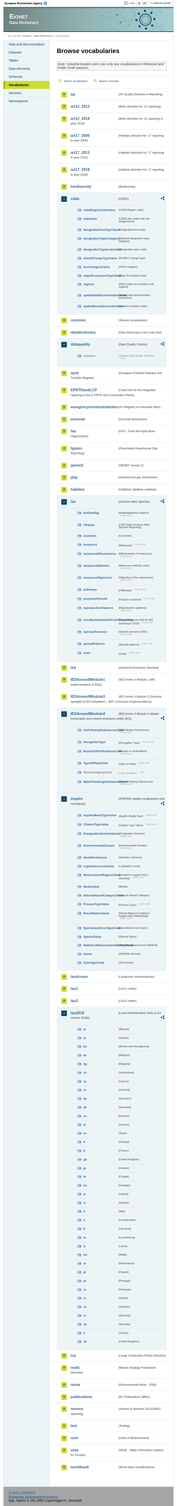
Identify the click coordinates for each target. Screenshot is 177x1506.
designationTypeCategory (100, 238)
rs (84, 1298)
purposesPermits (95, 598)
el (84, 1124)
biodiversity (81, 187)
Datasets (15, 52)
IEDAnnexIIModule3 (88, 696)
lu (84, 1237)
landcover (79, 977)
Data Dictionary (43, 35)
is (84, 1203)
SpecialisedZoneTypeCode (100, 928)
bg (85, 1064)
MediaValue (91, 886)
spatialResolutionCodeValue (100, 306)
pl (84, 1272)
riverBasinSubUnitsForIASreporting (100, 620)
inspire (77, 799)
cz (84, 1090)
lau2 (74, 1001)
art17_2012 (80, 153)
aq (73, 94)
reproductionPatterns (98, 608)
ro (84, 1289)
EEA (27, 3)
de (85, 1098)
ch (85, 1072)
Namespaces (18, 101)
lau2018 (77, 1013)
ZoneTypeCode (93, 962)
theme (87, 954)
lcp (73, 1355)
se (84, 1307)
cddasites (90, 218)
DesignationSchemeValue (100, 833)
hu (85, 1185)
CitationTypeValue (96, 824)
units (86, 653)
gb (85, 1159)
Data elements (19, 68)
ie (84, 1194)
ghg (74, 477)
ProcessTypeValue (96, 904)
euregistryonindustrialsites (94, 407)
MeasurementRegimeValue (100, 875)
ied (73, 668)
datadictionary (83, 332)
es (84, 1133)
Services (15, 93)
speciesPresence (95, 631)
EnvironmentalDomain (99, 845)
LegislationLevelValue (98, 866)
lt (84, 1228)
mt (85, 1254)
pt (84, 1281)
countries (90, 536)
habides (77, 489)
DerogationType (94, 742)
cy (84, 1081)
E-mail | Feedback (22, 1492)
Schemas (15, 77)
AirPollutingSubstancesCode (100, 730)
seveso (77, 1409)
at (84, 1038)
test (74, 1426)
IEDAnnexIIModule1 (88, 679)
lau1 (74, 989)
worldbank (80, 1467)
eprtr (75, 373)
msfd (75, 1368)
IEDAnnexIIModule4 (88, 714)
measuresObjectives (97, 577)
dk (85, 1107)
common (78, 320)
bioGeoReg (91, 513)
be (85, 1055)
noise (75, 1385)
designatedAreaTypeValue (100, 229)
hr (84, 1176)
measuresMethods (96, 565)
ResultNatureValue (96, 913)
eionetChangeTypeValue (100, 258)
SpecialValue (92, 936)
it (84, 1211)
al (84, 1029)
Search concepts (109, 81)
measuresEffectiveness (99, 553)
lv (84, 1246)
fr (84, 1150)
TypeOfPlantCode (95, 763)
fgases (76, 448)
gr (84, 1168)
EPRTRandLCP (84, 390)
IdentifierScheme (95, 857)
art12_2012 (80, 106)
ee (84, 1116)
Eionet (27, 35)
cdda (75, 199)
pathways (90, 589)
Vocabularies (19, 85)
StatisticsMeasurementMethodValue (100, 945)
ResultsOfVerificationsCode (100, 751)
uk (85, 1341)
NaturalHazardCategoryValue (100, 895)
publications (81, 1397)
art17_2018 (80, 170)
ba (85, 1046)
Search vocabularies (76, 81)
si (84, 1315)
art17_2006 (80, 136)
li (84, 1220)
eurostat (78, 419)
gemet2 (77, 465)
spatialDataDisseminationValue (100, 295)
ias (73, 502)
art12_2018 (80, 119)
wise (75, 1450)
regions (88, 284)
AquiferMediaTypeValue (99, 815)
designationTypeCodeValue (100, 249)
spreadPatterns (94, 643)
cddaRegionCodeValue (99, 210)
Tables (13, 60)
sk (84, 1324)
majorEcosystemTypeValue (100, 275)
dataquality (80, 344)
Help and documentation (26, 44)
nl (84, 1263)
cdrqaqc (89, 524)
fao (73, 431)
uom (74, 1438)
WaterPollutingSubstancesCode (100, 781)
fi (84, 1142)
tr (84, 1333)
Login (131, 3)
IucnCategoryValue (96, 267)
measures (90, 544)
